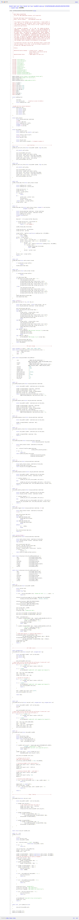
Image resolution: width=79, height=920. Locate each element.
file (35, 10)
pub (15, 6)
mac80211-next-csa (39, 6)
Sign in (76, 2)
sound (13, 7)
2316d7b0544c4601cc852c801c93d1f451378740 (57, 6)
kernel (11, 6)
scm (18, 6)
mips (17, 7)
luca (32, 6)
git (29, 6)
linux (21, 6)
